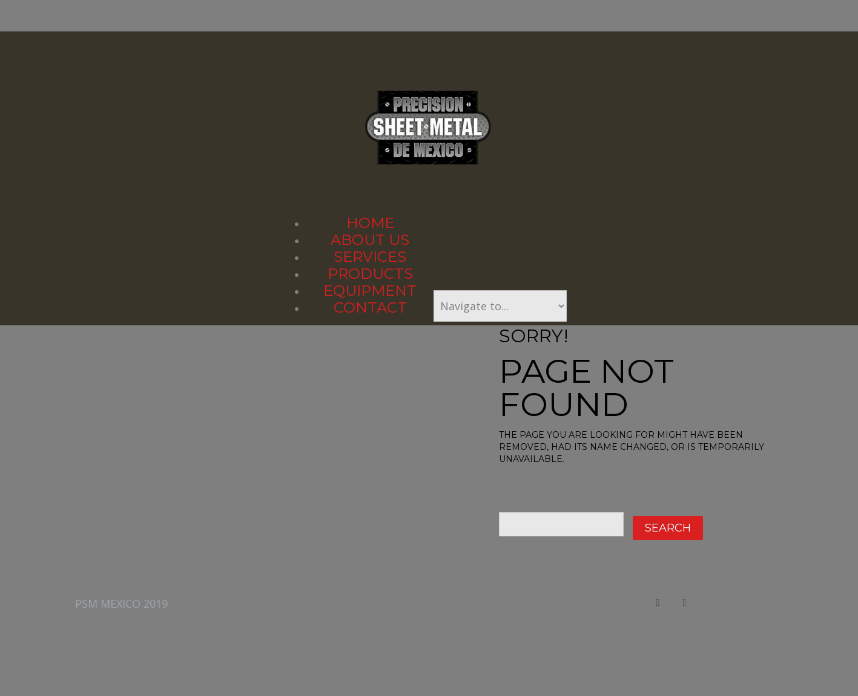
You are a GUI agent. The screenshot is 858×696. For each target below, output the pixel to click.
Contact (370, 307)
